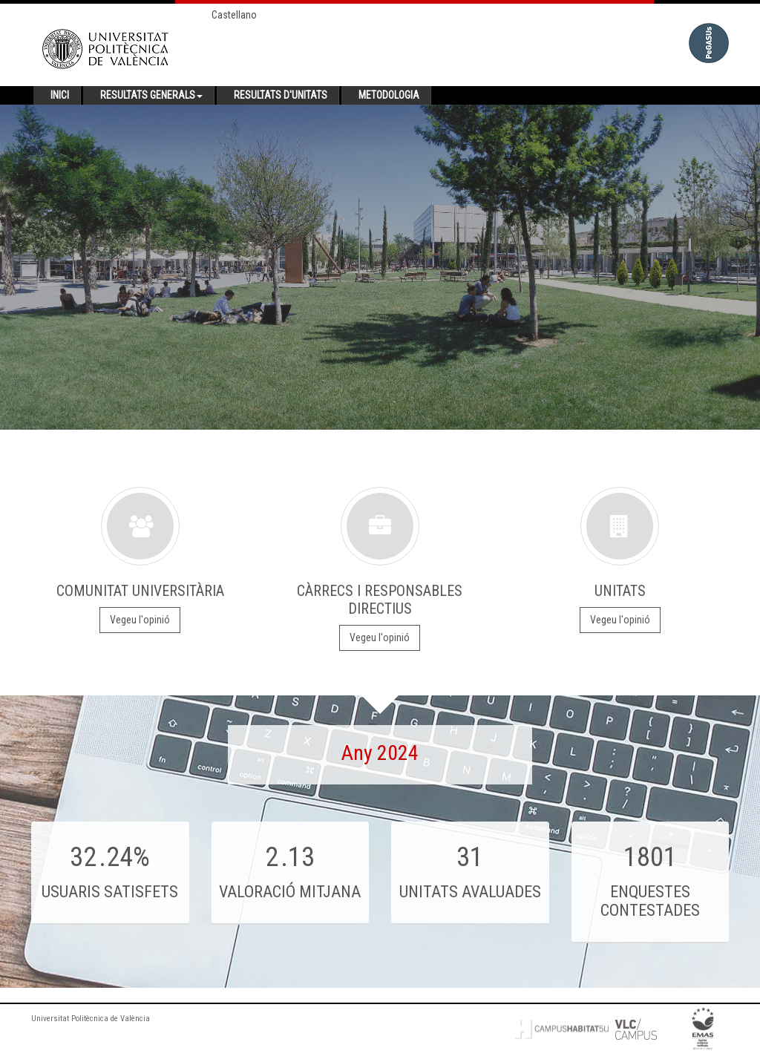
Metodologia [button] (388, 95)
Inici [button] (59, 95)
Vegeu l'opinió (140, 620)
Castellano (234, 15)
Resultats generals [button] (151, 95)
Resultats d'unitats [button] (280, 95)
